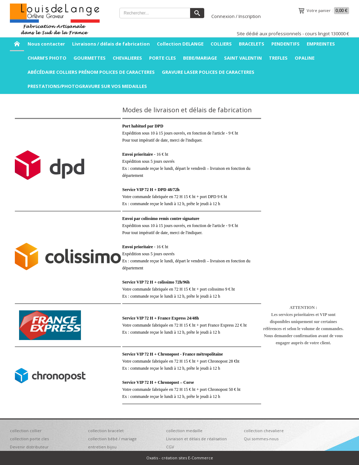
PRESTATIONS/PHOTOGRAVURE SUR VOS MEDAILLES (87, 86)
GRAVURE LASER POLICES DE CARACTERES (208, 72)
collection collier (26, 430)
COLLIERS (221, 44)
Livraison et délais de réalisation (196, 438)
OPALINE (304, 58)
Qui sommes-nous (261, 438)
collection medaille (184, 430)
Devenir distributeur (29, 446)
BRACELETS (251, 44)
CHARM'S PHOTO (47, 58)
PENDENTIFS (285, 44)
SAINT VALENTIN (243, 58)
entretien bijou (102, 446)
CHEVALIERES (127, 58)
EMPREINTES (321, 44)
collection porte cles (29, 438)
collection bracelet (106, 430)
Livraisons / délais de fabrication (111, 44)
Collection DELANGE (180, 44)
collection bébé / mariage (112, 438)
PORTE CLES (162, 58)
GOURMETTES (89, 58)
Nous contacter (46, 44)
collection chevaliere (264, 430)
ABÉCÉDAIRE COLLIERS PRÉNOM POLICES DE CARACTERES (91, 72)
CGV (170, 446)
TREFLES (278, 58)
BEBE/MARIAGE (200, 58)
